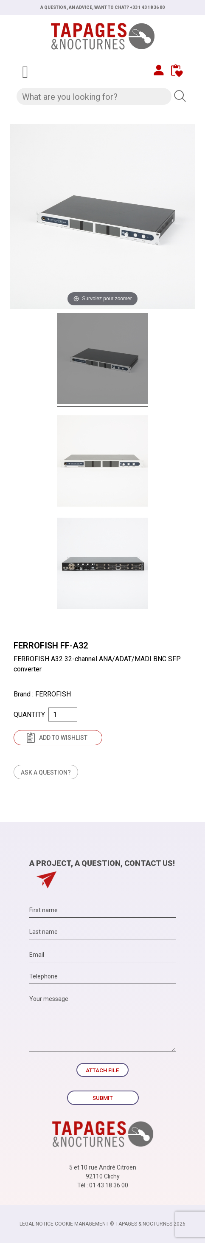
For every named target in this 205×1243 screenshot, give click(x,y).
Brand (22, 694)
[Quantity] (62, 714)
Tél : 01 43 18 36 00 (102, 1185)
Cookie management (82, 1224)
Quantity (29, 714)
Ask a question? (46, 772)
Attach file (102, 1070)
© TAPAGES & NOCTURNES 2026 (147, 1224)
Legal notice (36, 1224)
